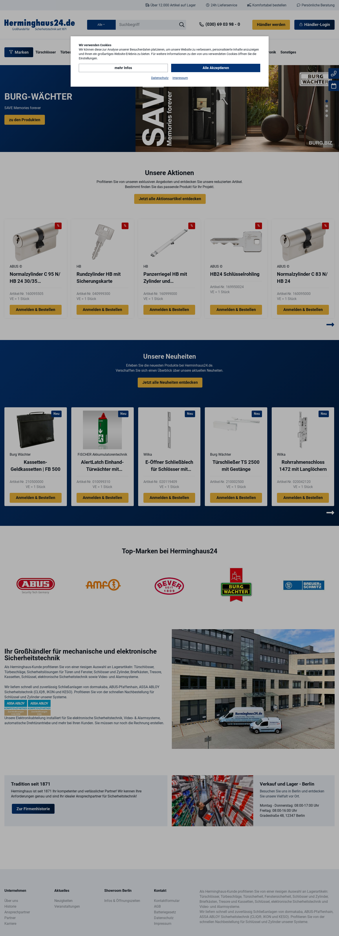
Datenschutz (160, 78)
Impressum (180, 78)
